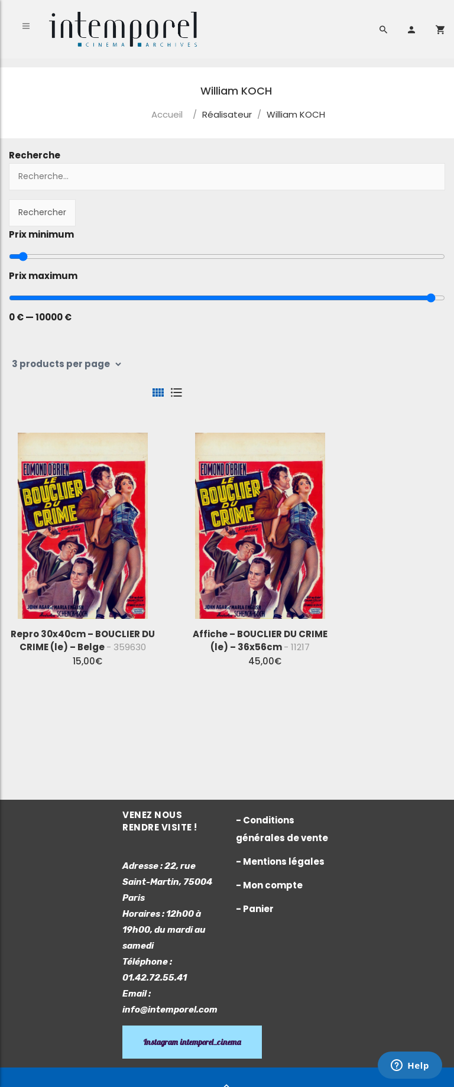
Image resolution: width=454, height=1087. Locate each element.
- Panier (255, 909)
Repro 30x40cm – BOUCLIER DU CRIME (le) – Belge (83, 640)
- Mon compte (269, 885)
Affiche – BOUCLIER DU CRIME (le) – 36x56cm (260, 640)
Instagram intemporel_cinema (192, 1042)
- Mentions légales (280, 861)
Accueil (167, 114)
